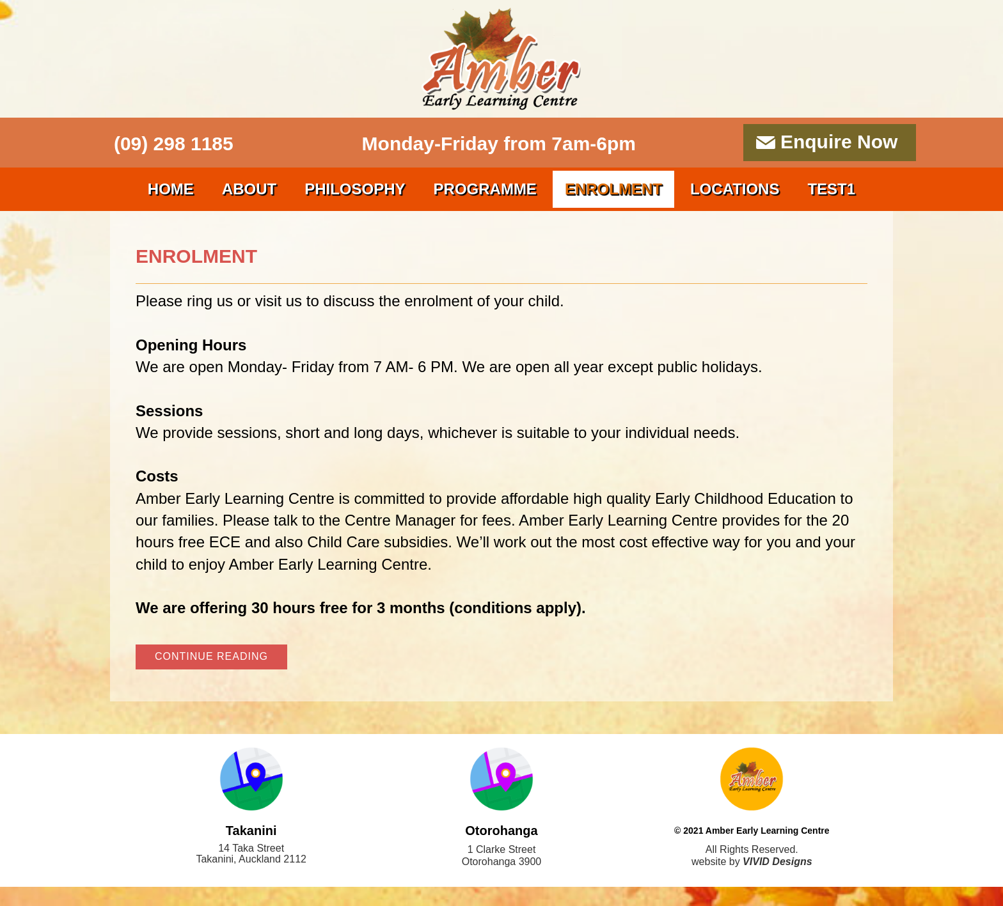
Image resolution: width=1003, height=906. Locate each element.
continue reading (211, 656)
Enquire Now (839, 141)
